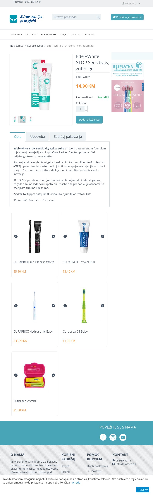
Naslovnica (16, 45)
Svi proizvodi (35, 45)
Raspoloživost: (85, 97)
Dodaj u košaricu (89, 119)
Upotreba (37, 136)
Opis (17, 136)
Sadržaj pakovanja (68, 136)
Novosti (76, 34)
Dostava (96, 471)
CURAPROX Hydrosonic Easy (33, 332)
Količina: (81, 103)
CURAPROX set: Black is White (33, 262)
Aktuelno (31, 34)
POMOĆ (18, 2)
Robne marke (48, 34)
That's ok (142, 489)
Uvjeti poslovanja (97, 466)
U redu (76, 482)
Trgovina (16, 34)
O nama (89, 34)
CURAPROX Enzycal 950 (79, 262)
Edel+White (83, 77)
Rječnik (65, 472)
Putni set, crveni (24, 401)
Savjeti (64, 34)
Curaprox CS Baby (75, 332)
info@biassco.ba (126, 464)
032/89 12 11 (123, 460)
